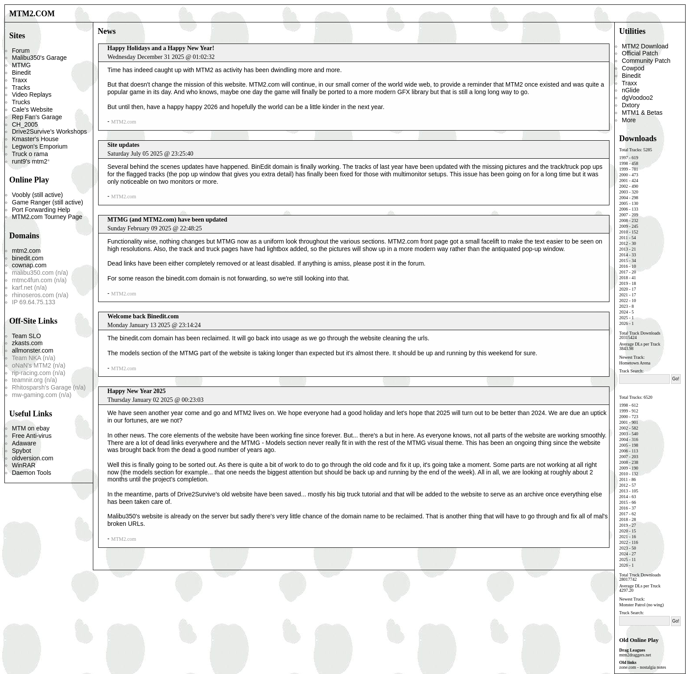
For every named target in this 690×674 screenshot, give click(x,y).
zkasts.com (27, 342)
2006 (623, 209)
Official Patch (640, 53)
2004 (623, 197)
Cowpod (633, 68)
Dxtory (630, 105)
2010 (623, 232)
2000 (623, 174)
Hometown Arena (634, 363)
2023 (623, 306)
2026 (623, 323)
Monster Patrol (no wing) (641, 604)
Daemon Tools (31, 472)
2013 (623, 249)
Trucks (21, 102)
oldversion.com (32, 458)
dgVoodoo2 (637, 97)
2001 (623, 180)
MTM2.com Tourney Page (47, 216)
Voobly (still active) (37, 194)
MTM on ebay (31, 428)
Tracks (21, 87)
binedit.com (28, 258)
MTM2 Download (645, 46)
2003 (623, 191)
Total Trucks (630, 397)
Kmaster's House (35, 138)
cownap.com (29, 265)
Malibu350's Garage (39, 57)
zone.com (627, 667)
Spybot (21, 450)
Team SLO (26, 335)
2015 (623, 260)
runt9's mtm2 (29, 161)
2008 (623, 220)
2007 (623, 214)
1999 (623, 169)
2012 (623, 243)
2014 (623, 254)
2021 (623, 294)
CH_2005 (25, 124)
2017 (623, 272)
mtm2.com (26, 250)
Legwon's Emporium (39, 146)
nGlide (630, 90)
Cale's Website (32, 109)
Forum (20, 50)
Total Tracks (630, 149)
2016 (623, 266)
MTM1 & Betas (642, 112)
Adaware (24, 443)
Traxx (19, 80)
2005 (623, 203)
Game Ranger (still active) (47, 202)
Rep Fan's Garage (37, 116)
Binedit (21, 72)
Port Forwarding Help (41, 209)
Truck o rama (30, 153)
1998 (623, 163)
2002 (623, 186)
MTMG (21, 65)
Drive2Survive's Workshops (49, 131)
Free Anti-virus (31, 435)
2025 (623, 317)
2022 (623, 300)
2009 (623, 226)
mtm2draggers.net (635, 654)
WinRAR (24, 465)
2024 (623, 312)
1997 (623, 157)
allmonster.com (32, 350)
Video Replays (31, 94)
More (629, 120)
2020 (623, 289)
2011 (623, 237)
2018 (623, 277)
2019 (623, 283)
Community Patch (646, 60)
